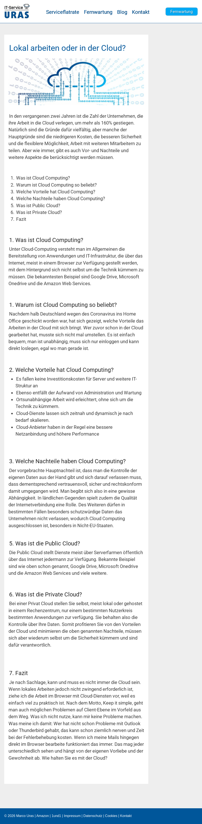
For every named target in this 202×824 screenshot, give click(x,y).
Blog (122, 12)
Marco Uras (25, 816)
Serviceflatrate (62, 12)
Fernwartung (98, 12)
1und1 (56, 816)
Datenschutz (92, 816)
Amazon (42, 816)
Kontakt (141, 12)
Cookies (111, 816)
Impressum (72, 816)
